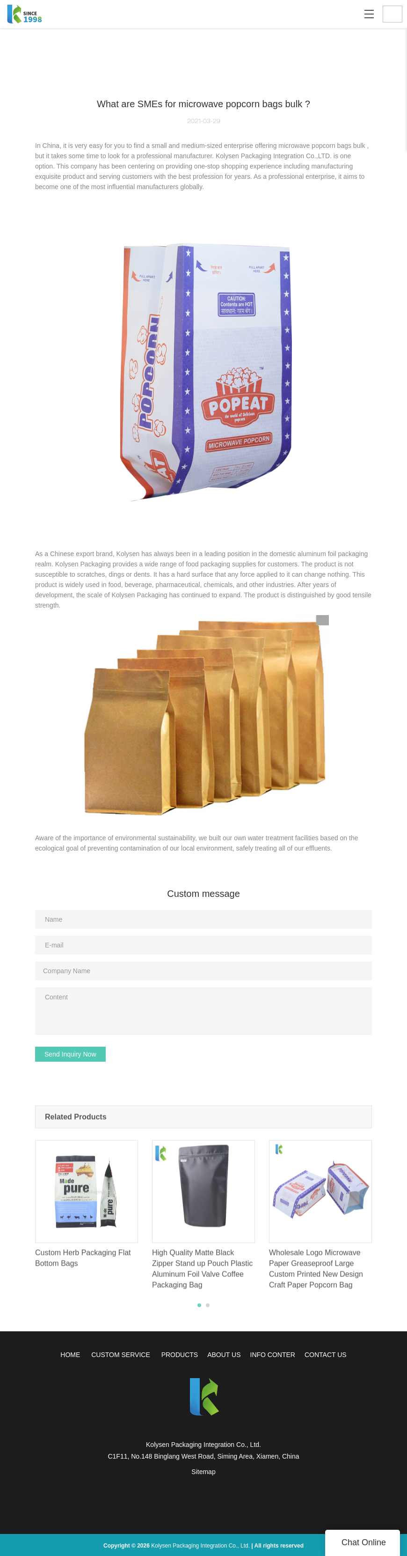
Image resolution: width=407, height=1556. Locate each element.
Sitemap (203, 1471)
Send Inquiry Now (70, 1054)
